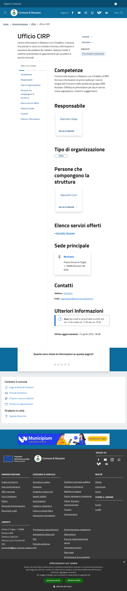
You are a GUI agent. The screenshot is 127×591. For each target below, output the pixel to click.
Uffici (33, 24)
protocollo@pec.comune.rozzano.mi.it (19, 547)
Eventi (98, 504)
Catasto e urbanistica (42, 506)
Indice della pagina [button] (28, 66)
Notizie (98, 482)
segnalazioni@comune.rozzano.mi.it (77, 298)
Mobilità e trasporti (72, 491)
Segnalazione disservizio (44, 534)
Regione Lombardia (12, 3)
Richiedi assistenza (41, 543)
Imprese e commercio (73, 486)
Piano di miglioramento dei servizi (76, 541)
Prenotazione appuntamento (45, 529)
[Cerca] (121, 12)
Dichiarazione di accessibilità (77, 557)
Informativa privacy (73, 547)
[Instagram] (84, 12)
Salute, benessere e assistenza (78, 496)
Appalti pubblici (40, 496)
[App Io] (105, 12)
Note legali (69, 552)
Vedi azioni (88, 42)
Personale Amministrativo (13, 506)
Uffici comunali (8, 491)
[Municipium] (98, 12)
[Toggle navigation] (5, 12)
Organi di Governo (10, 482)
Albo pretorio (70, 534)
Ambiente (37, 486)
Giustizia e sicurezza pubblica (77, 482)
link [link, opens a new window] (88, 575)
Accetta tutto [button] (53, 580)
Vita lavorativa (70, 514)
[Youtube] (78, 12)
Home (5, 24)
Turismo (67, 509)
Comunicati (100, 486)
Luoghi (98, 509)
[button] (63, 586)
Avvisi (98, 491)
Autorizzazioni (39, 501)
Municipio (69, 256)
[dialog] (63, 575)
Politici (5, 501)
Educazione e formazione (44, 515)
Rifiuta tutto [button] (74, 580)
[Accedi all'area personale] (115, 4)
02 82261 (68, 293)
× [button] (124, 562)
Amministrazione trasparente (77, 529)
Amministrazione (20, 24)
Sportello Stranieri (65, 233)
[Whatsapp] (91, 12)
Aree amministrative (11, 486)
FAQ (34, 539)
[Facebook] (71, 12)
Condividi (87, 36)
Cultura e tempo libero (43, 510)
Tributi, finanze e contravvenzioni (71, 502)
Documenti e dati (9, 510)
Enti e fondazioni (9, 496)
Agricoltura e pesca (41, 482)
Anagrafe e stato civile (43, 491)
